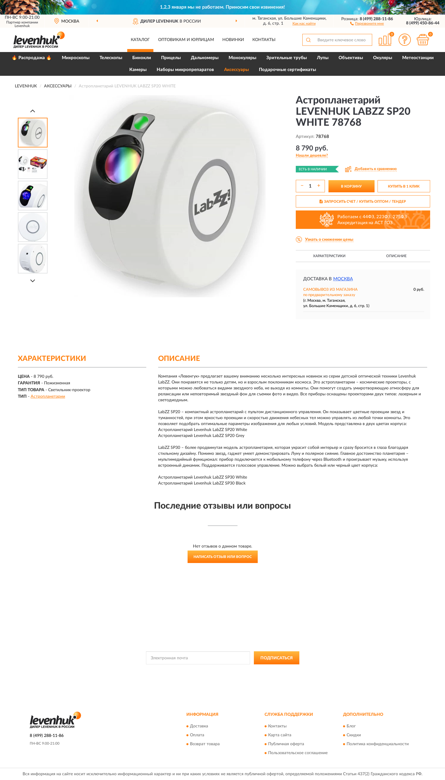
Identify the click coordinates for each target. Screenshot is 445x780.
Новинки (233, 40)
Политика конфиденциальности (378, 744)
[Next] (33, 280)
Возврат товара (205, 744)
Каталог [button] (140, 40)
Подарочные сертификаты (287, 69)
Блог (351, 726)
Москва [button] (343, 279)
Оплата (197, 735)
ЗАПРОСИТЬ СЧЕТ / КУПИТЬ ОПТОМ (363, 201)
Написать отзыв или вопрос (223, 557)
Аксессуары (236, 69)
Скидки (354, 735)
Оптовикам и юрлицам (186, 40)
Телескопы (111, 58)
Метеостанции (418, 58)
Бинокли (141, 58)
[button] (367, 23)
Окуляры (382, 58)
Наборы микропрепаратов (185, 69)
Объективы (351, 58)
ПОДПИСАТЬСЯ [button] (276, 658)
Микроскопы (75, 58)
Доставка (199, 726)
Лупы (322, 58)
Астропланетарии (48, 396)
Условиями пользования (272, 671)
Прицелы (171, 58)
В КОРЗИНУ (351, 186)
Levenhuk (22, 26)
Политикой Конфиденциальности (219, 671)
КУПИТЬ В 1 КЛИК (403, 186)
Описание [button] (396, 256)
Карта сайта (279, 735)
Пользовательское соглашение (298, 753)
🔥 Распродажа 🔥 (32, 58)
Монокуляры (242, 58)
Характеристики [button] (329, 256)
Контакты (264, 40)
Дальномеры (204, 58)
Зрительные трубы (286, 58)
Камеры (138, 69)
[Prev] (33, 110)
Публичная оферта (286, 744)
